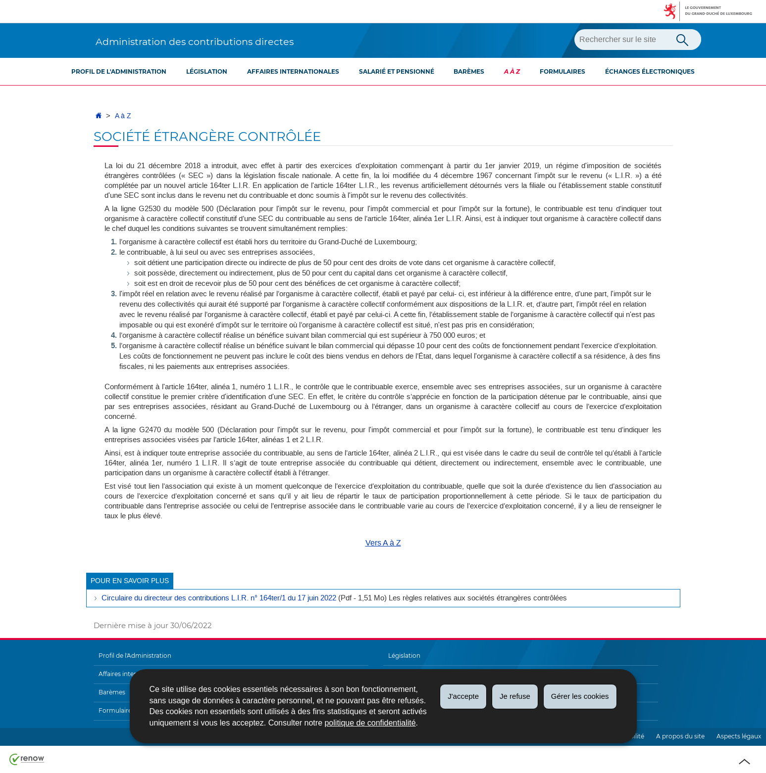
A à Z (512, 71)
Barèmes (469, 71)
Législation (206, 71)
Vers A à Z (383, 543)
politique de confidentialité (369, 723)
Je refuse (515, 696)
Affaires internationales (293, 71)
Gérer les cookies (580, 696)
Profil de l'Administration (118, 71)
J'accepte (463, 696)
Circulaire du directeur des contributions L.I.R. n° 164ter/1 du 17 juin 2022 (219, 598)
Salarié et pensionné (396, 71)
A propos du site (680, 736)
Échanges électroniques (650, 71)
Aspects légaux (738, 736)
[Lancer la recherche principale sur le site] (682, 39)
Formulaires (562, 71)
